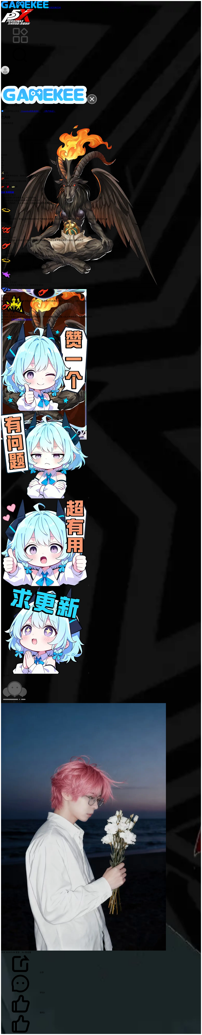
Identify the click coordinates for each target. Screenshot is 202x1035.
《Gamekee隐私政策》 (30, 111)
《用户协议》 (49, 111)
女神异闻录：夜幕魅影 (21, 319)
